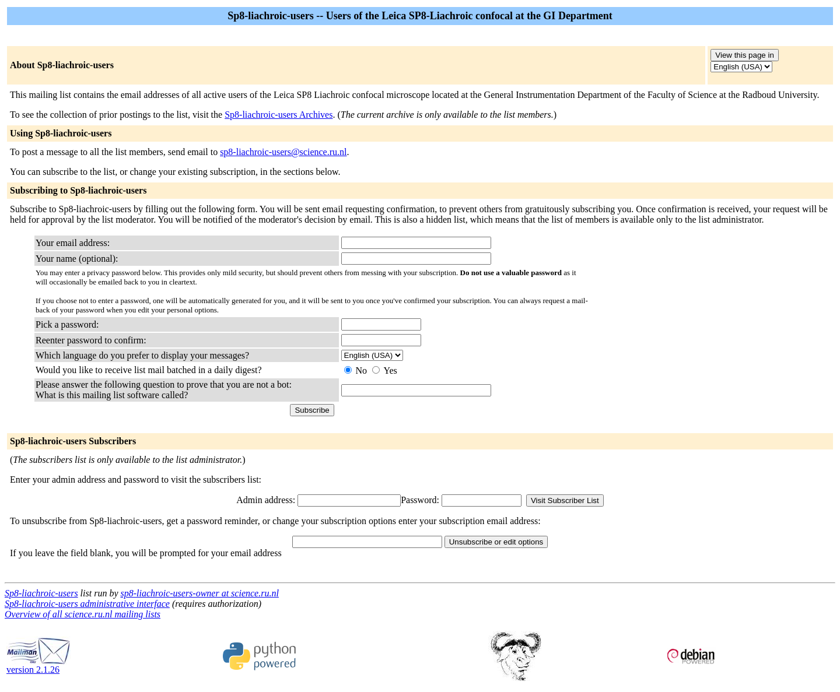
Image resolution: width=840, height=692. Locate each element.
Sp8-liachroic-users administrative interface (87, 604)
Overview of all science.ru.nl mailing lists (82, 614)
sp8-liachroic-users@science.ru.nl (283, 152)
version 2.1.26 (38, 665)
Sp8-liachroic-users (41, 593)
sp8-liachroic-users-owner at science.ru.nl (200, 593)
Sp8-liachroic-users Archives (278, 115)
